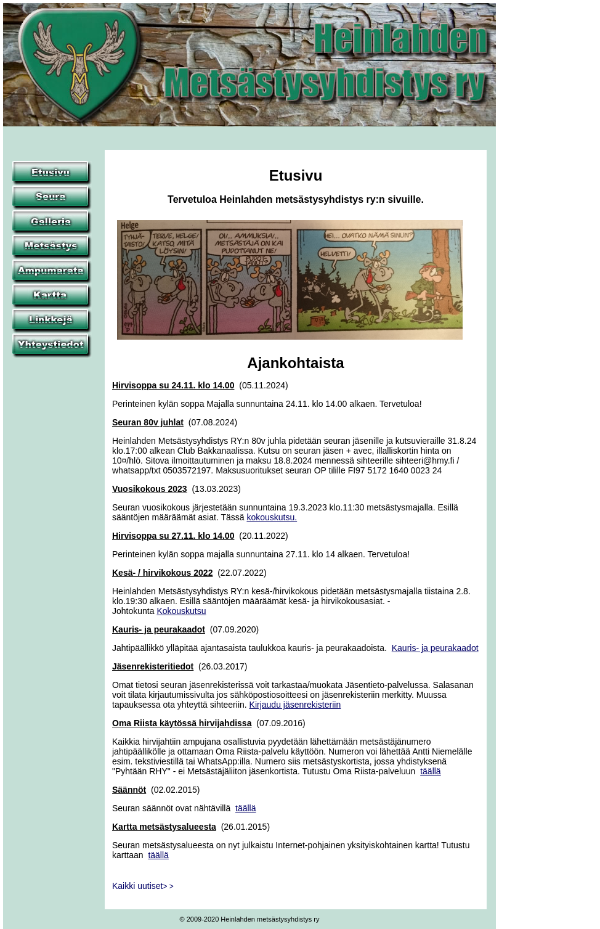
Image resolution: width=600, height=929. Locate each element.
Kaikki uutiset (143, 886)
